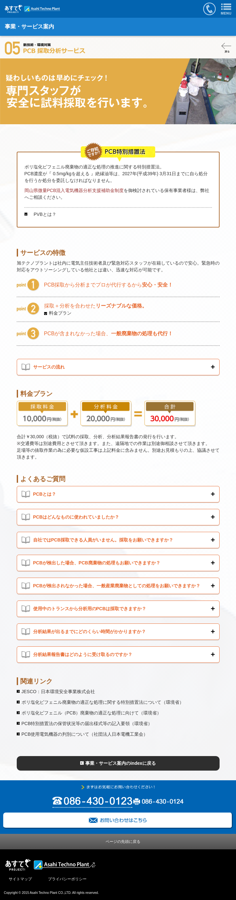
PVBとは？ (42, 214)
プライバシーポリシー (67, 879)
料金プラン (60, 313)
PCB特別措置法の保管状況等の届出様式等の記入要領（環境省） (87, 723)
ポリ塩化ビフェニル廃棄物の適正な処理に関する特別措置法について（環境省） (103, 702)
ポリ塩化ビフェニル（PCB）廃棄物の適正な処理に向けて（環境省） (92, 712)
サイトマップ (20, 879)
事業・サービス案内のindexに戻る (120, 763)
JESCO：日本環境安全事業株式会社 (58, 691)
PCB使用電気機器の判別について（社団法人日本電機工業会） (85, 734)
